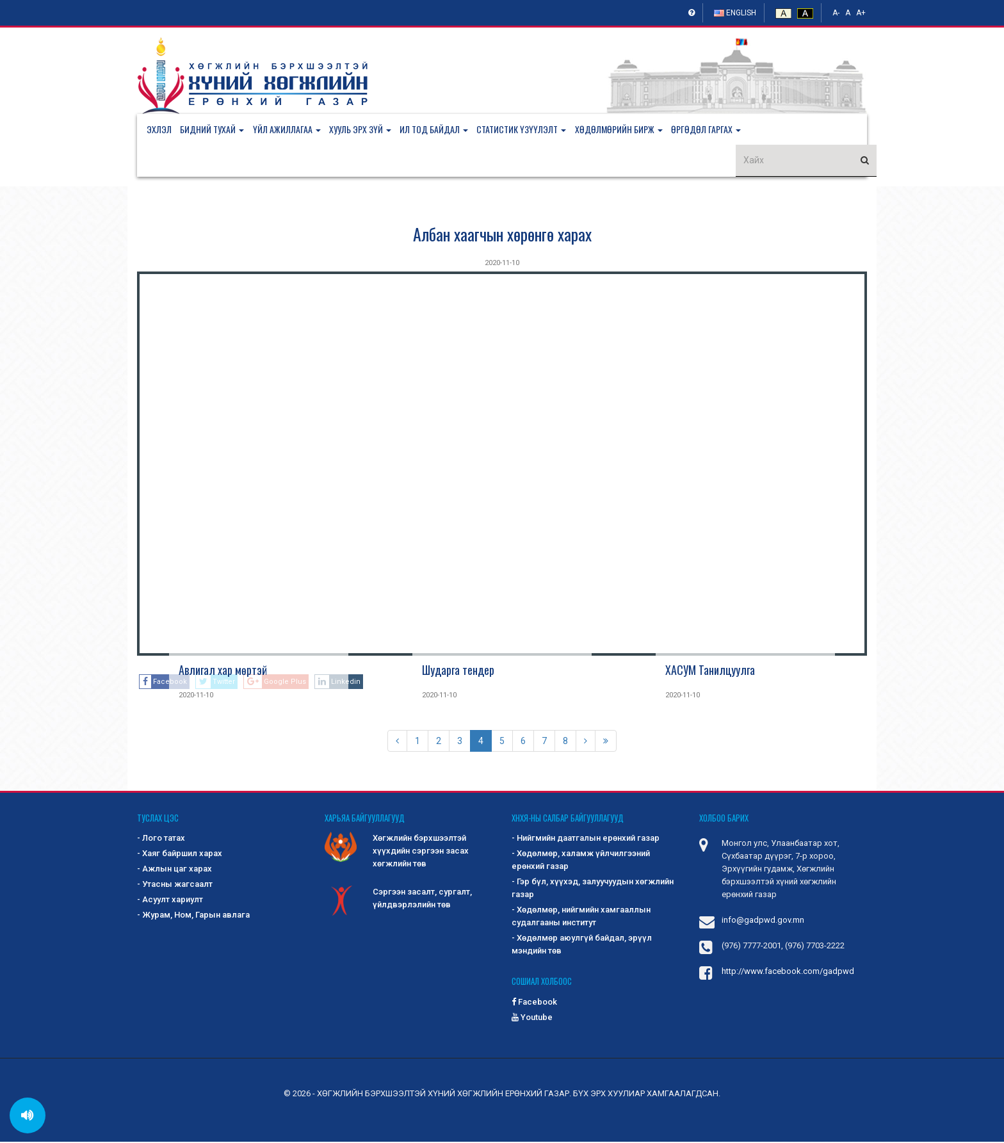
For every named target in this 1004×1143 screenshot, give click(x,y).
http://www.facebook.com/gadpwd (788, 973)
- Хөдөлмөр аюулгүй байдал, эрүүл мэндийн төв (582, 946)
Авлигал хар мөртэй (223, 671)
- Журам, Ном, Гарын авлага (193, 916)
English (735, 12)
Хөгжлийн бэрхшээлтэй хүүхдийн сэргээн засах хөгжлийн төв (397, 852)
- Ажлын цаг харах (174, 870)
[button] (218, 130)
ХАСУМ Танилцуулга (710, 671)
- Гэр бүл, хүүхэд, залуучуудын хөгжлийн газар (593, 890)
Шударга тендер (458, 671)
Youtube (532, 1018)
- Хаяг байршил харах (179, 855)
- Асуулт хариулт (170, 901)
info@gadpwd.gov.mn (763, 922)
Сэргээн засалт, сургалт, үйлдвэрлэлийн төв (398, 901)
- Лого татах (161, 840)
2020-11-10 (502, 264)
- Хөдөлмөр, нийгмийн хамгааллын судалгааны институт (581, 918)
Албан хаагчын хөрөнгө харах (502, 235)
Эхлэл (159, 129)
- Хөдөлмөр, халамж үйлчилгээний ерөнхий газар (581, 861)
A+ (861, 12)
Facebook (534, 1003)
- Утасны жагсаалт (175, 886)
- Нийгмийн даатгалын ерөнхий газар (586, 840)
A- (835, 12)
